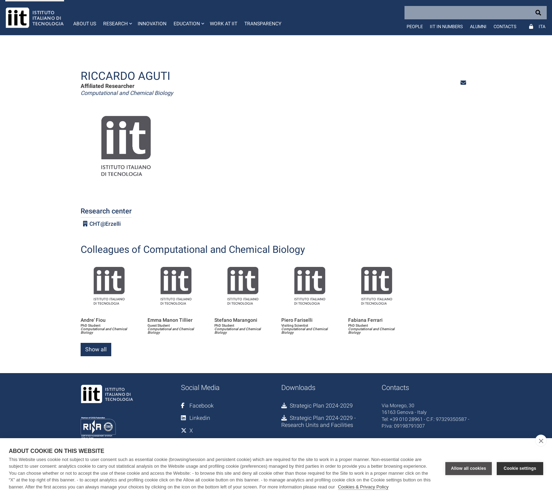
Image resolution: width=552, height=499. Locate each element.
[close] (541, 441)
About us (84, 23)
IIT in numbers (446, 26)
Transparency (262, 23)
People (415, 26)
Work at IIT (223, 23)
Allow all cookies (468, 468)
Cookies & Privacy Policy (363, 487)
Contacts (505, 26)
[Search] (475, 12)
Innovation (152, 23)
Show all (96, 349)
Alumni (478, 26)
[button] (117, 17)
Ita (542, 26)
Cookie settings (520, 468)
